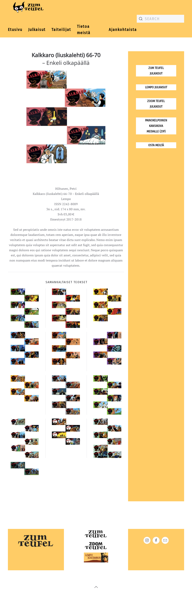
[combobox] (160, 19)
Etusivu (15, 29)
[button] (96, 587)
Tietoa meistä (83, 29)
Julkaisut (37, 29)
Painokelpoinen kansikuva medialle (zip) (156, 125)
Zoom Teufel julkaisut (156, 103)
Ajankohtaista (123, 29)
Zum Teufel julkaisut (156, 70)
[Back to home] (27, 8)
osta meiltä (156, 145)
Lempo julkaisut (156, 87)
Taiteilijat (61, 29)
